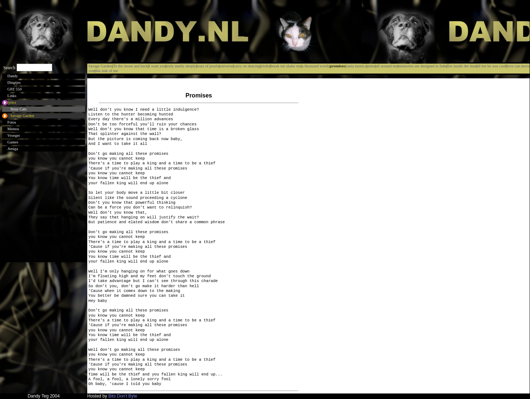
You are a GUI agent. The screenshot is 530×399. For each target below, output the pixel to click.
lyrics (11, 102)
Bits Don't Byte (122, 396)
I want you (157, 66)
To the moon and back (130, 66)
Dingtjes (14, 83)
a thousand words (315, 66)
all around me (387, 66)
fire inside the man (462, 66)
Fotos (11, 122)
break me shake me (286, 66)
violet (265, 66)
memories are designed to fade (422, 66)
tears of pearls (208, 66)
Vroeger (13, 135)
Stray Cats (18, 109)
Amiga (12, 149)
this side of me (106, 71)
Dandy (12, 76)
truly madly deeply (181, 66)
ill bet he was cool (491, 66)
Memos (13, 129)
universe (226, 66)
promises (337, 66)
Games (12, 142)
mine (371, 66)
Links (11, 96)
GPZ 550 (14, 89)
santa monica (356, 66)
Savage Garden (22, 116)
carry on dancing (247, 66)
